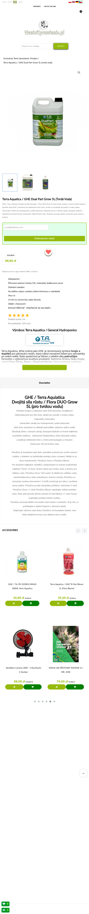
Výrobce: (44, 330)
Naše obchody (12, 800)
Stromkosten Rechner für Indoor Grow (22, 827)
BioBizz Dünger (13, 848)
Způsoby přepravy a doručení (18, 872)
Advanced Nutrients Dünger (18, 841)
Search (60, 46)
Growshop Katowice (15, 803)
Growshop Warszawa (15, 811)
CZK (4, 2)
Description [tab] (44, 383)
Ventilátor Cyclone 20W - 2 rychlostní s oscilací (23, 670)
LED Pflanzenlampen (15, 845)
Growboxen (11, 834)
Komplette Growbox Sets (16, 838)
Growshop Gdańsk (14, 807)
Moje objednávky (13, 861)
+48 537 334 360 (50, 6)
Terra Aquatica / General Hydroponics (51, 330)
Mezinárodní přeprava (15, 868)
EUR (10, 2)
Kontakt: (37, 6)
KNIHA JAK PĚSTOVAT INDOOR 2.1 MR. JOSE (66, 670)
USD (20, 2)
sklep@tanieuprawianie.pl (22, 783)
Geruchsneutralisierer (15, 830)
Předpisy (10, 879)
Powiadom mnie (44, 238)
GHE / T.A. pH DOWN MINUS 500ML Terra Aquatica (22, 586)
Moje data (11, 864)
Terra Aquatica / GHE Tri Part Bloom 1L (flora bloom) (66, 586)
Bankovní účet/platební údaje (18, 875)
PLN (15, 2)
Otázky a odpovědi (14, 814)
